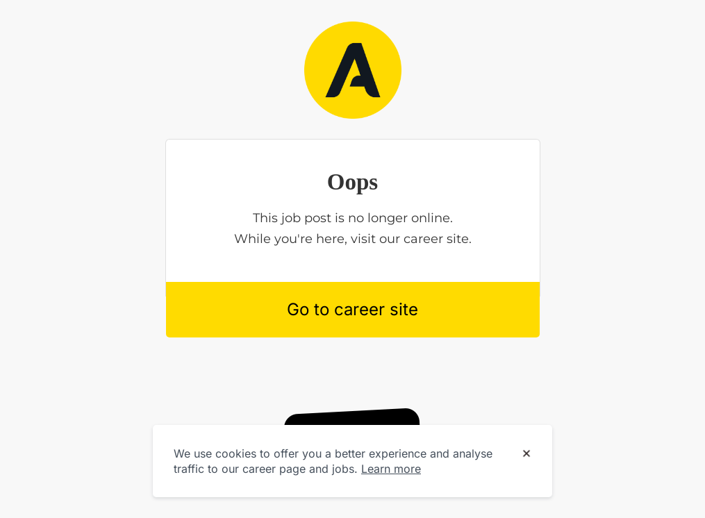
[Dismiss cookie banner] (526, 454)
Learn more (391, 469)
